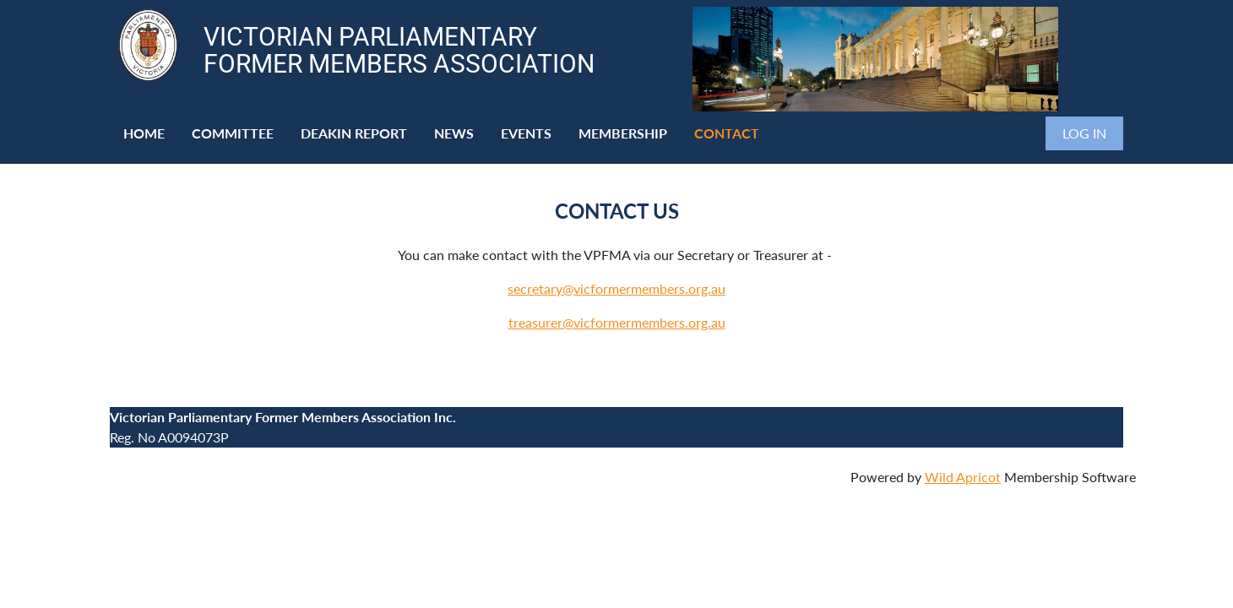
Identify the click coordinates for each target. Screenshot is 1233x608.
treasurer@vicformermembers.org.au (616, 322)
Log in (1084, 133)
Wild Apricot (963, 477)
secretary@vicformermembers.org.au (616, 288)
